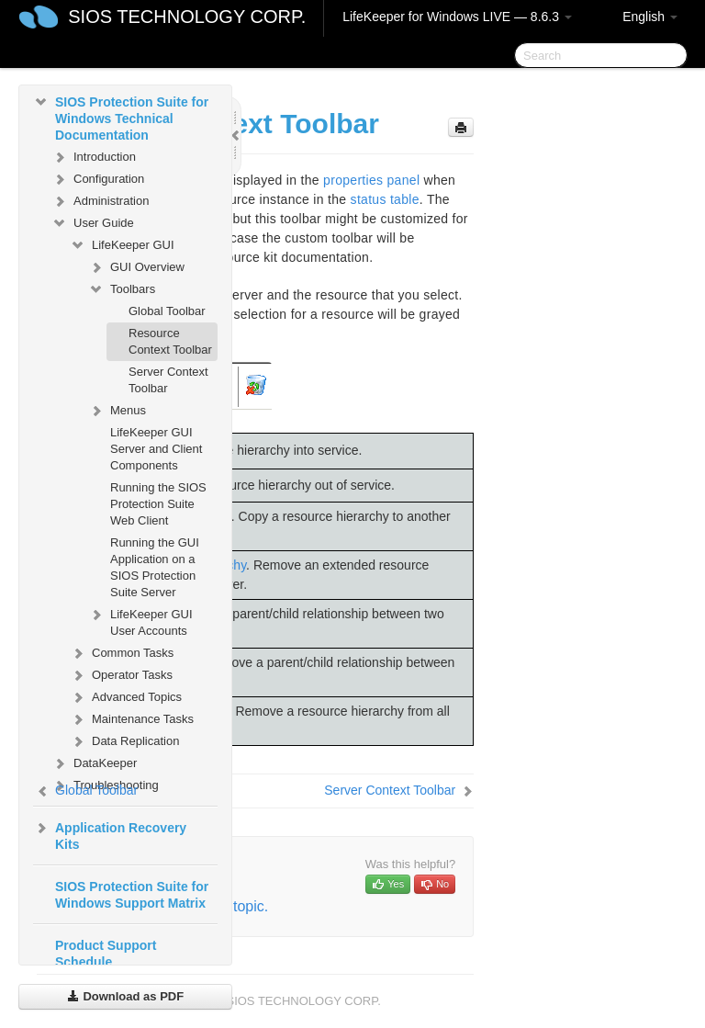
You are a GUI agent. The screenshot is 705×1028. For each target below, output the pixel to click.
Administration (100, 201)
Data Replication (124, 741)
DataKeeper (94, 763)
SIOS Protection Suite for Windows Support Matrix (131, 894)
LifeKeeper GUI (122, 245)
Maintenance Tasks (132, 719)
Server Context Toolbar (168, 380)
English (649, 16)
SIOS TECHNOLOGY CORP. (187, 16)
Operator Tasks (121, 675)
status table (385, 199)
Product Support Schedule (105, 953)
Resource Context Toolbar (170, 341)
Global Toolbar (167, 311)
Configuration (97, 179)
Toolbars (121, 289)
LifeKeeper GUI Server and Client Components (156, 448)
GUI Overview (136, 267)
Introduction (93, 157)
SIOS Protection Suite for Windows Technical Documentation (120, 116)
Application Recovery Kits (109, 834)
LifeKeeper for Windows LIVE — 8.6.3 (457, 16)
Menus (117, 411)
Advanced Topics (126, 697)
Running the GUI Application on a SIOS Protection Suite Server (154, 567)
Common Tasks (121, 653)
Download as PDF (125, 996)
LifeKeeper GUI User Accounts (140, 621)
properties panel (371, 180)
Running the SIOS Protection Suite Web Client (158, 503)
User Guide (92, 223)
